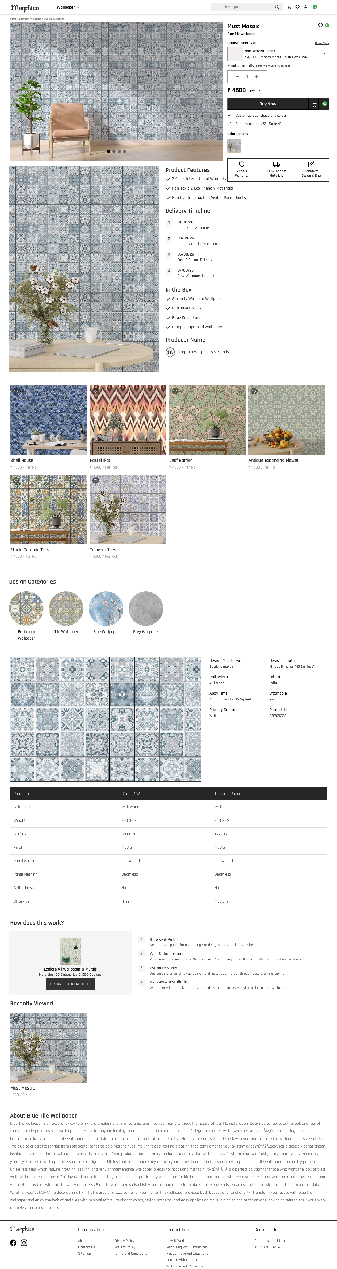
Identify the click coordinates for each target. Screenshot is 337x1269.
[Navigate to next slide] (216, 92)
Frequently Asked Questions (187, 1253)
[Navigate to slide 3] (119, 151)
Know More (322, 43)
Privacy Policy (124, 1241)
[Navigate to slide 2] (114, 151)
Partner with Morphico (183, 1260)
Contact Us (86, 1247)
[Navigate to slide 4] (124, 151)
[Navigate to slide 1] (108, 151)
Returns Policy (124, 1247)
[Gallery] (116, 91)
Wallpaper (66, 7)
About (82, 1241)
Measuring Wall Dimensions (187, 1247)
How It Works (176, 1241)
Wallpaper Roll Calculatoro (186, 1266)
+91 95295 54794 (267, 1247)
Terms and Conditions (130, 1253)
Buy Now (267, 104)
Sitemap (84, 1253)
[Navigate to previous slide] (17, 92)
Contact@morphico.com (272, 1241)
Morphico (25, 8)
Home (13, 18)
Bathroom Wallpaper (30, 18)
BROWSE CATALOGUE (70, 984)
